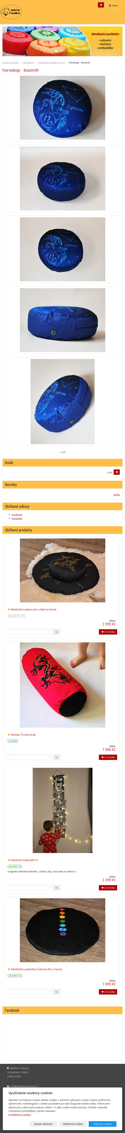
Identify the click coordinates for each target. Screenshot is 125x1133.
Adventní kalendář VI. (24, 860)
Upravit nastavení (50, 1123)
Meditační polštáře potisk (51, 62)
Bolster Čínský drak (23, 734)
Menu (113, 5)
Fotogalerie (28, 62)
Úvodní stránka (10, 62)
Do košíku (108, 631)
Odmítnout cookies (77, 1123)
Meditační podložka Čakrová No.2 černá (36, 969)
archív (117, 494)
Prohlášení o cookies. (20, 1114)
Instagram (17, 518)
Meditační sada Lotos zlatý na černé (33, 609)
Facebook (17, 514)
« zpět (62, 452)
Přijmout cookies (104, 1123)
